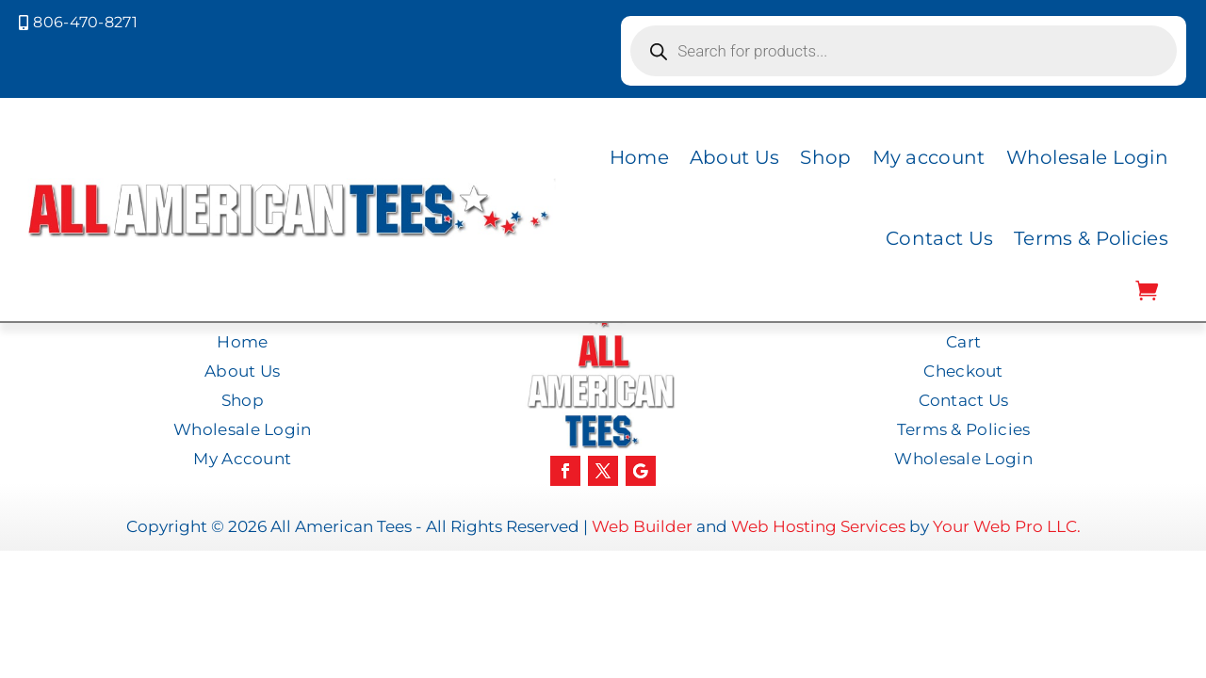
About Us (734, 157)
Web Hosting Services (818, 526)
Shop (825, 157)
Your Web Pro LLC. (1007, 526)
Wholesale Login (1087, 157)
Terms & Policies (1091, 238)
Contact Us (939, 238)
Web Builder (642, 526)
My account (929, 157)
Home (639, 157)
